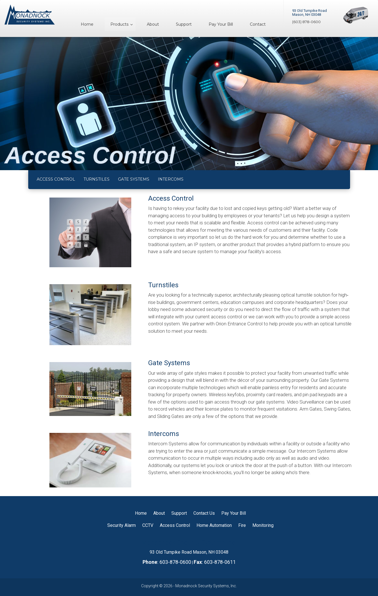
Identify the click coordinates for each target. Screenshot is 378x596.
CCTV (147, 525)
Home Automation (214, 525)
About (159, 513)
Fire (242, 525)
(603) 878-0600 (306, 21)
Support (179, 513)
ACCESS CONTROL (56, 179)
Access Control (175, 525)
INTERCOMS (170, 179)
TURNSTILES (97, 179)
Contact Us (204, 513)
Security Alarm (121, 525)
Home (141, 513)
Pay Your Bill (233, 513)
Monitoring (263, 525)
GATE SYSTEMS (133, 179)
